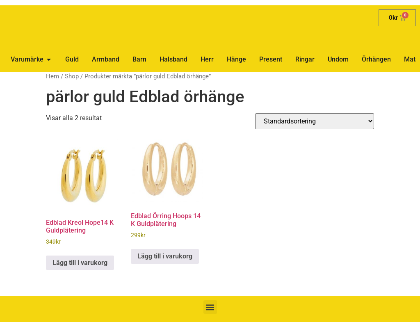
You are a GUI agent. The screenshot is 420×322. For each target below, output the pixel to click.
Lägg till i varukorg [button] (79, 263)
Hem (52, 76)
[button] (210, 307)
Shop (72, 76)
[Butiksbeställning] (314, 121)
